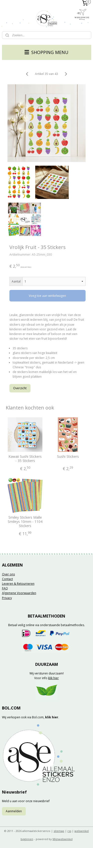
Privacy (7, 598)
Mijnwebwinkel (63, 839)
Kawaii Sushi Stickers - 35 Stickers (25, 459)
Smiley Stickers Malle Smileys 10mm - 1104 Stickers (25, 521)
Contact (7, 579)
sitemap (59, 831)
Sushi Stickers (68, 457)
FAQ (5, 588)
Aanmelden (14, 811)
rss (69, 831)
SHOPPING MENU (46, 52)
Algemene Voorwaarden (19, 593)
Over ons (8, 574)
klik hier (53, 678)
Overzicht (20, 388)
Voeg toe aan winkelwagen (47, 296)
